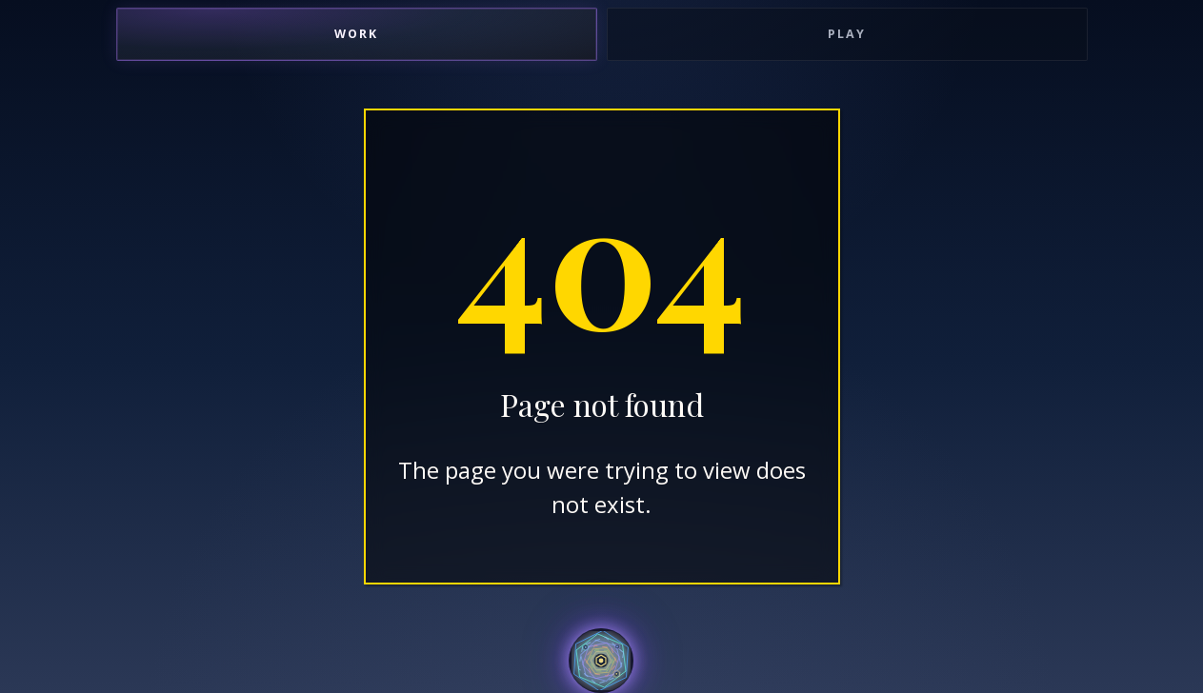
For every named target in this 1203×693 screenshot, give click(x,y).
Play (847, 34)
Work (356, 34)
